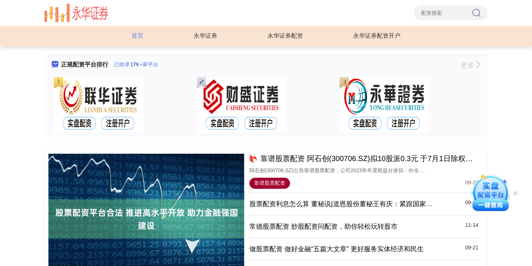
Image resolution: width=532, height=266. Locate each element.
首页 (137, 36)
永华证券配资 (285, 36)
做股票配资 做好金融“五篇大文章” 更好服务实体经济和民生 (336, 249)
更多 (470, 65)
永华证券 (205, 36)
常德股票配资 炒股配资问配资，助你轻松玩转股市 (323, 226)
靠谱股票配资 (269, 183)
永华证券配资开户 (376, 36)
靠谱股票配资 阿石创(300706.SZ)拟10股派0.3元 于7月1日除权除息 (370, 158)
